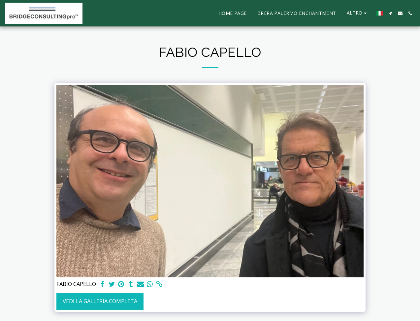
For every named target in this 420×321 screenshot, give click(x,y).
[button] (390, 13)
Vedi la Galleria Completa (100, 301)
